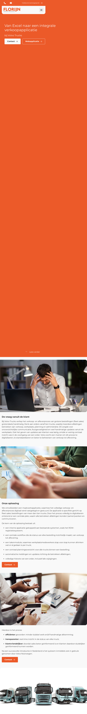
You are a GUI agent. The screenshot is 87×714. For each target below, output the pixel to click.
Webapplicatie (33, 41)
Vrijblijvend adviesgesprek (72, 3)
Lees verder (32, 352)
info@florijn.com (11, 3)
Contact (12, 41)
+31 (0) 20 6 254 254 (5, 3)
